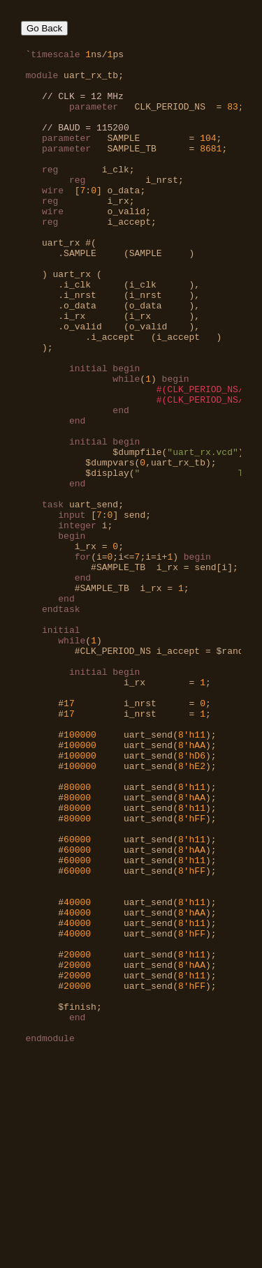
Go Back (44, 28)
